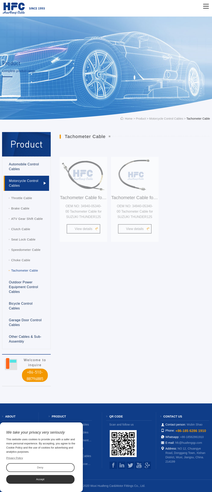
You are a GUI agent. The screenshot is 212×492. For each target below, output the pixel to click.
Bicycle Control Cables (21, 306)
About (10, 416)
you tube (138, 465)
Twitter (130, 465)
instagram (121, 465)
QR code (116, 416)
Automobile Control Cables (24, 166)
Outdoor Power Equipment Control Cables (23, 287)
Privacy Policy (14, 458)
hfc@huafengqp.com (188, 442)
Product (141, 118)
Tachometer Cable (24, 270)
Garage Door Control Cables (25, 322)
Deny (40, 467)
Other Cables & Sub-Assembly (25, 339)
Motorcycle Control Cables (166, 118)
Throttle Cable (21, 198)
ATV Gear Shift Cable (27, 218)
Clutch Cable (20, 229)
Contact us (172, 416)
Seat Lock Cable (23, 239)
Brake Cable (20, 208)
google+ (147, 465)
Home (128, 118)
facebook (113, 465)
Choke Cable (20, 260)
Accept (40, 479)
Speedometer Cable (26, 249)
